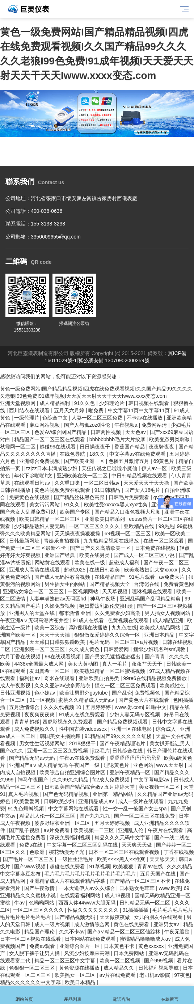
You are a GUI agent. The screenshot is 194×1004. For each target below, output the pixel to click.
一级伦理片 (26, 418)
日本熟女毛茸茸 (137, 888)
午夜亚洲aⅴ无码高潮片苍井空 (35, 620)
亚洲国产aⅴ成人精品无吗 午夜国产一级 (55, 765)
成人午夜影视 (16, 685)
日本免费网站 (130, 953)
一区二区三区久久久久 (95, 526)
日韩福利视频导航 (159, 968)
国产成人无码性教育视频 (63, 577)
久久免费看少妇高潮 (118, 613)
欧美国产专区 (76, 512)
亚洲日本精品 (160, 635)
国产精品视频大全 (110, 584)
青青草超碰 (26, 722)
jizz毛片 (101, 751)
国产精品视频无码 (76, 917)
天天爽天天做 (137, 845)
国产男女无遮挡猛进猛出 (113, 656)
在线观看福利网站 (81, 895)
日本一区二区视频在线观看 (31, 939)
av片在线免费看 (118, 975)
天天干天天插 (55, 635)
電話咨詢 (121, 995)
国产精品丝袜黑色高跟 (80, 497)
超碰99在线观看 (58, 447)
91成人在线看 (89, 620)
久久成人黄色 (85, 649)
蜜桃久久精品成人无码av (87, 700)
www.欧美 (170, 888)
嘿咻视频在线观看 (153, 591)
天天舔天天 (162, 859)
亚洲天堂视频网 (18, 403)
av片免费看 (57, 830)
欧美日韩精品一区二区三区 (50, 519)
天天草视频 (115, 591)
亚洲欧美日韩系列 (105, 519)
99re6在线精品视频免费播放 (155, 678)
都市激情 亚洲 (75, 613)
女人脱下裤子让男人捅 (35, 953)
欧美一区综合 (50, 627)
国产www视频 (30, 866)
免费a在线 (31, 845)
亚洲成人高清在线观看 (35, 570)
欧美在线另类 (95, 555)
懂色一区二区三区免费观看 (126, 685)
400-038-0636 (46, 211)
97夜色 (182, 975)
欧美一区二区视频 (121, 960)
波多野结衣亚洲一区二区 (63, 823)
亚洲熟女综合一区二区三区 (34, 591)
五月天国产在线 (158, 874)
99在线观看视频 (63, 656)
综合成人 (166, 729)
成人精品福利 (55, 403)
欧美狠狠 (124, 866)
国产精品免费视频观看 (123, 722)
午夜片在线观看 (166, 830)
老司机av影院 (155, 975)
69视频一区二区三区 (128, 533)
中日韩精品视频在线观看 (140, 475)
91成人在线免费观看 (82, 714)
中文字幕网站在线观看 (74, 808)
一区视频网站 (84, 591)
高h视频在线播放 (89, 627)
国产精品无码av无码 (32, 758)
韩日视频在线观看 (149, 403)
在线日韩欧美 (105, 570)
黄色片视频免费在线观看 (63, 490)
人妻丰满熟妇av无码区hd (58, 599)
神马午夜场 (103, 599)
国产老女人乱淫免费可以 (28, 512)
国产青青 (155, 656)
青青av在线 (150, 866)
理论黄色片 (117, 765)
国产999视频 (159, 960)
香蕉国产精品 (130, 447)
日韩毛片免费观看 (130, 497)
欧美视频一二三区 (94, 830)
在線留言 (170, 995)
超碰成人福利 (125, 562)
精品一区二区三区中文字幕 (65, 960)
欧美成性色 (173, 685)
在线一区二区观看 (164, 541)
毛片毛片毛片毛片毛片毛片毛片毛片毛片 (91, 874)
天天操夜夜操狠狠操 (78, 533)
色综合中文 (55, 418)
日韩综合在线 (128, 751)
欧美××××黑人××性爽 (122, 859)
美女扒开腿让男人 (170, 743)
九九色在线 (124, 627)
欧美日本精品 (81, 982)
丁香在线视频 (179, 852)
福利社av (30, 678)
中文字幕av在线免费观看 (138, 454)
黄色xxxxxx (151, 946)
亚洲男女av (167, 924)
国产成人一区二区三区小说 (145, 555)
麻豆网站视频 (45, 425)
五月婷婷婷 (98, 707)
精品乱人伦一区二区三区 (48, 816)
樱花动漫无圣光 (67, 852)
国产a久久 (12, 751)
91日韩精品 (108, 490)
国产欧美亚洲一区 (85, 461)
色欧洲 (37, 852)
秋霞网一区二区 (18, 447)
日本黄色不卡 (120, 946)
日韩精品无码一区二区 (145, 903)
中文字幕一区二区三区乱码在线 (83, 845)
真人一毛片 (115, 664)
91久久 (72, 504)
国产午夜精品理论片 (123, 743)
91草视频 (99, 866)
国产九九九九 (95, 816)
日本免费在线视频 (156, 548)
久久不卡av (72, 932)
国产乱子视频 (25, 830)
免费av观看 (42, 946)
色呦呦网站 (42, 903)
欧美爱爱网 (27, 801)
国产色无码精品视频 (66, 794)
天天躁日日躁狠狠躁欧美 (58, 642)
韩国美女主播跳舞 (61, 736)
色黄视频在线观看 (129, 620)
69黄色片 (164, 461)
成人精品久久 (119, 968)
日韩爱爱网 (117, 649)
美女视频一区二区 (160, 787)
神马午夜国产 (34, 779)
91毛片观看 (142, 577)
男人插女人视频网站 (168, 613)
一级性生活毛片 (76, 859)
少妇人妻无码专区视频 (135, 714)
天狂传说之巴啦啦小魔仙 (110, 468)
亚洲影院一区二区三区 (40, 649)
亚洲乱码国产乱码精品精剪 (151, 599)
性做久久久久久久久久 (94, 910)
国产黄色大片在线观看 (144, 700)
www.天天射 (170, 765)
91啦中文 (156, 707)
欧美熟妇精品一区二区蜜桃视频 (110, 671)
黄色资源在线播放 (80, 968)
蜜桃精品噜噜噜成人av (146, 939)
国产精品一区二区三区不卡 (141, 881)
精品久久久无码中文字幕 (123, 837)
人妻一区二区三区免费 (98, 418)
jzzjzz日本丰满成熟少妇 (51, 468)
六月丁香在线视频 (21, 656)
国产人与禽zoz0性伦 (87, 425)
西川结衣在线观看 (30, 410)
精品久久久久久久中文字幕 (31, 982)
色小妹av (45, 693)
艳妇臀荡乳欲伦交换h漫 (106, 606)
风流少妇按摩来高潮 (87, 953)
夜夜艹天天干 (148, 664)
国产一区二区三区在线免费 (145, 816)
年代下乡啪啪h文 (34, 475)
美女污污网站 (45, 504)
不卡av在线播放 (145, 418)
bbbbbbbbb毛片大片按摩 (118, 439)
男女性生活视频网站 (42, 743)
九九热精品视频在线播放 (111, 541)
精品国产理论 (40, 932)
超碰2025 (75, 570)
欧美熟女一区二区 (76, 975)
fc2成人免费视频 (111, 779)
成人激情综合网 (92, 924)
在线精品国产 (110, 577)
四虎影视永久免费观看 (68, 722)
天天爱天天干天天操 (146, 483)
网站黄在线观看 (53, 562)
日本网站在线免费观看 (91, 939)
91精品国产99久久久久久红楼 (119, 736)
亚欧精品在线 (140, 526)
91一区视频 (42, 700)
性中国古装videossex (83, 729)
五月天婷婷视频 (112, 823)
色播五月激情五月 (130, 461)
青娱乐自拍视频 (62, 541)
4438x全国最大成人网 (39, 664)
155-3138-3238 (48, 224)
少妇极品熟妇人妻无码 (40, 526)
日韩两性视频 (106, 432)
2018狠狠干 (83, 743)
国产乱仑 (122, 693)
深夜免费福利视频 (71, 837)
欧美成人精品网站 (161, 627)
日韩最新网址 (25, 541)
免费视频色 (148, 693)
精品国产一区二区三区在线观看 (50, 439)
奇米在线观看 (60, 678)
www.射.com (129, 707)
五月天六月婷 (70, 410)
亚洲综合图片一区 (80, 946)
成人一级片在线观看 (141, 801)
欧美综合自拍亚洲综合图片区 (73, 772)
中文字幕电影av (152, 779)
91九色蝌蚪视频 (26, 808)
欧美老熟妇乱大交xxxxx (151, 570)
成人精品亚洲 (169, 620)
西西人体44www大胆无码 (87, 903)
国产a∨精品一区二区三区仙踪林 (124, 932)
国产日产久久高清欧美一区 (101, 548)
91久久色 (85, 403)
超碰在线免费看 (68, 866)
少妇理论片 (112, 403)
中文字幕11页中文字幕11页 (139, 410)
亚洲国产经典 (60, 555)
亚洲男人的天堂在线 (32, 613)
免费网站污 (155, 425)
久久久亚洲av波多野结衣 (63, 685)
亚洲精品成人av (96, 801)
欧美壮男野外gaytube (84, 693)
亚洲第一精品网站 (114, 794)
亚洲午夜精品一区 (131, 772)
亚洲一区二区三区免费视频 (58, 751)
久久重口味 (67, 483)
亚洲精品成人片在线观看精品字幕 (68, 881)
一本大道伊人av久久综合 (88, 888)
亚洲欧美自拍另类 (100, 678)
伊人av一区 (155, 468)
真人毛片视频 (24, 794)
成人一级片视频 (52, 924)
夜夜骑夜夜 (162, 447)
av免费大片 (172, 577)
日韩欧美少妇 (60, 801)
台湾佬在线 (147, 584)
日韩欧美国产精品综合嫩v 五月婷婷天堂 (90, 787)
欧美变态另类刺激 (170, 439)
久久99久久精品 (70, 779)
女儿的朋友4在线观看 (159, 917)
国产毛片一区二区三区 (29, 859)
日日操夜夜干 (95, 447)
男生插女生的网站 (66, 584)
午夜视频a (126, 425)
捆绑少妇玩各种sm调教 (160, 649)
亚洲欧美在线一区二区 (83, 475)
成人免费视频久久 (35, 729)
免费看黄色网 (179, 584)
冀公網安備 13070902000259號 (113, 360)
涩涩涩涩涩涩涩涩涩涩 (135, 758)
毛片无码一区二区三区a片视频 (124, 642)
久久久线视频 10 (63, 707)
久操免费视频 (60, 606)
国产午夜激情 (40, 888)
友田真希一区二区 (50, 671)
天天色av (136, 432)
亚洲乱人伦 (131, 830)
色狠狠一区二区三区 (32, 968)
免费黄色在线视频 (30, 497)
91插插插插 (135, 910)
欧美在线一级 (90, 562)
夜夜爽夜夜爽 (40, 714)
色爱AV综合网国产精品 (61, 432)
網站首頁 (24, 995)
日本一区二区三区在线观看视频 (124, 852)
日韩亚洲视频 (16, 693)
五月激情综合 (25, 707)
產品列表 (72, 995)
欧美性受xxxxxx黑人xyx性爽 (116, 504)
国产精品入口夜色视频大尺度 (128, 512)
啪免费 (96, 410)
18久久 (97, 454)
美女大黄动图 (84, 664)
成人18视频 (118, 895)
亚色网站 (143, 765)
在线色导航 (73, 454)
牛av (20, 903)
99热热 (166, 526)
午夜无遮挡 (177, 932)
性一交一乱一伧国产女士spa (135, 808)
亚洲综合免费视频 (40, 461)
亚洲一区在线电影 (132, 729)
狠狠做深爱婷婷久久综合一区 (108, 635)
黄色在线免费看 (132, 924)
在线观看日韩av (32, 483)
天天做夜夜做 (115, 917)
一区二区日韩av (102, 483)
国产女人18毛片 (143, 490)
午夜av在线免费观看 (83, 758)
